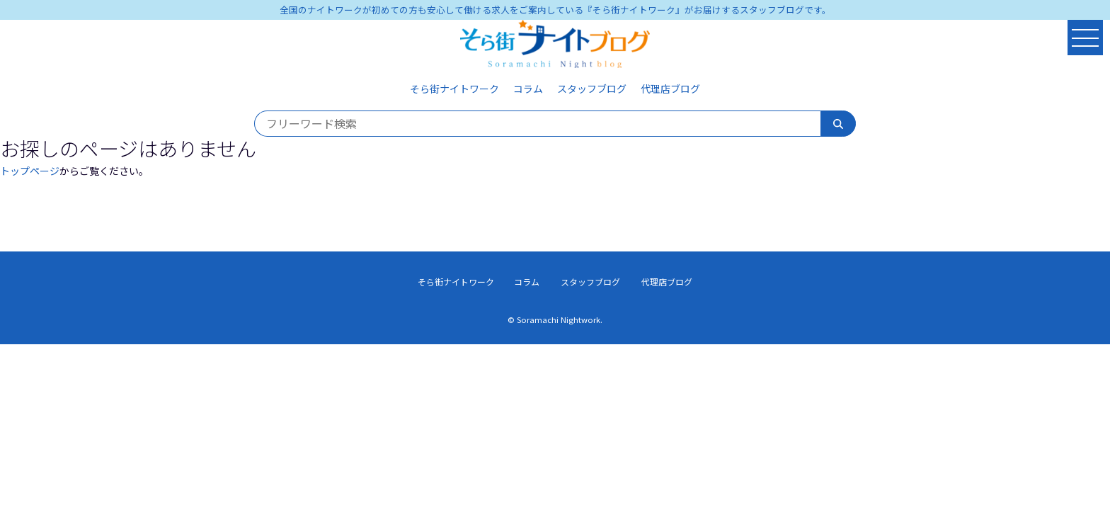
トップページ (29, 171)
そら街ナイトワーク (454, 88)
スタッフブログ (591, 88)
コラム (528, 88)
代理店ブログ (670, 88)
